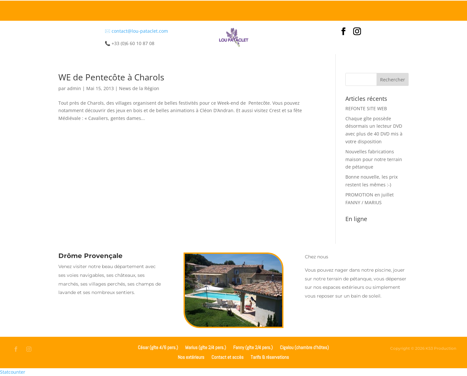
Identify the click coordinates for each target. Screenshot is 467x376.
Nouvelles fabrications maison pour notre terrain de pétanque (373, 159)
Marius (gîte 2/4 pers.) (205, 347)
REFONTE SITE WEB (366, 108)
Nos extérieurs (191, 356)
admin (74, 88)
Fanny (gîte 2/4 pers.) (253, 347)
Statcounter (12, 372)
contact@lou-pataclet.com (140, 31)
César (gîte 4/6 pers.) (158, 347)
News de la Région (139, 88)
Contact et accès (227, 356)
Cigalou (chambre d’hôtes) (304, 347)
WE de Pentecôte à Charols (111, 77)
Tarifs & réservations (270, 356)
